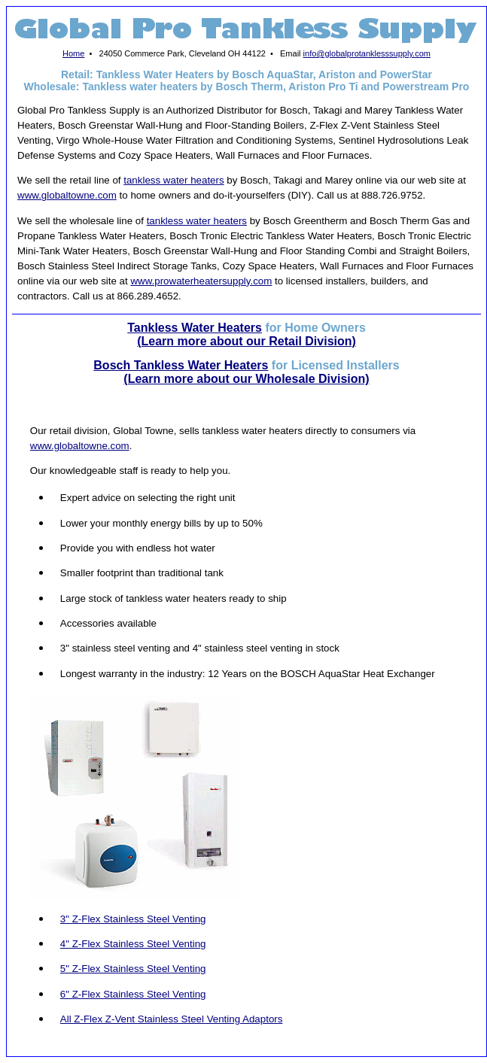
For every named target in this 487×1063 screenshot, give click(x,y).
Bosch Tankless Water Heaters (180, 365)
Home (73, 53)
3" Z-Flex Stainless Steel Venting (133, 919)
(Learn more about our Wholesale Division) (246, 378)
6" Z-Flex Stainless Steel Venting (133, 994)
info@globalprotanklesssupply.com (367, 53)
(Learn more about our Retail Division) (246, 341)
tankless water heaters (173, 180)
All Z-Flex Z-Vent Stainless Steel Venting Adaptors (171, 1019)
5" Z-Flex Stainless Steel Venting (133, 968)
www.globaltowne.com (67, 195)
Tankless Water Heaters (194, 327)
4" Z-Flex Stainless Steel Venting (133, 943)
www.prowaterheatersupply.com (201, 281)
